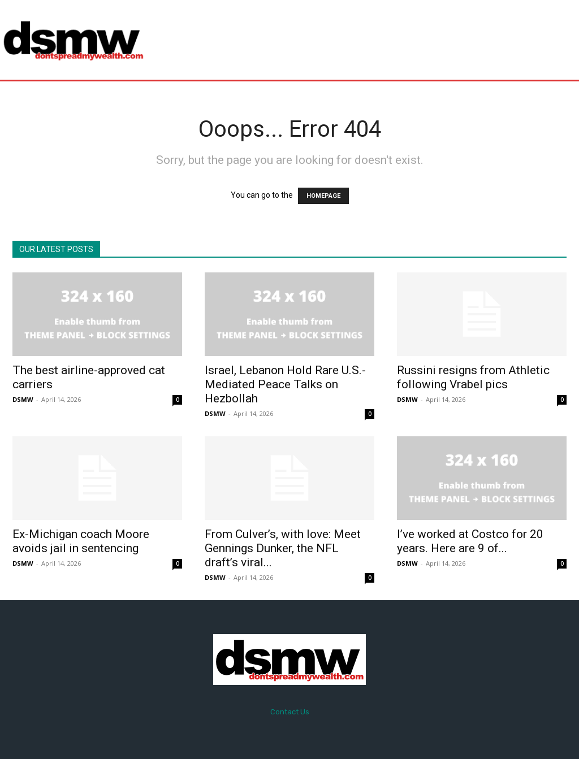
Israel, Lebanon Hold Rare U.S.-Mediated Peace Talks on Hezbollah (285, 384)
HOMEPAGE (323, 195)
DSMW (22, 399)
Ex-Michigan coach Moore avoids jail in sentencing (80, 541)
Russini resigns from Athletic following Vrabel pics (473, 377)
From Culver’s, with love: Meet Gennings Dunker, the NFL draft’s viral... (283, 548)
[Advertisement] (358, 39)
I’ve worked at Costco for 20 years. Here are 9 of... (470, 541)
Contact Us (289, 712)
